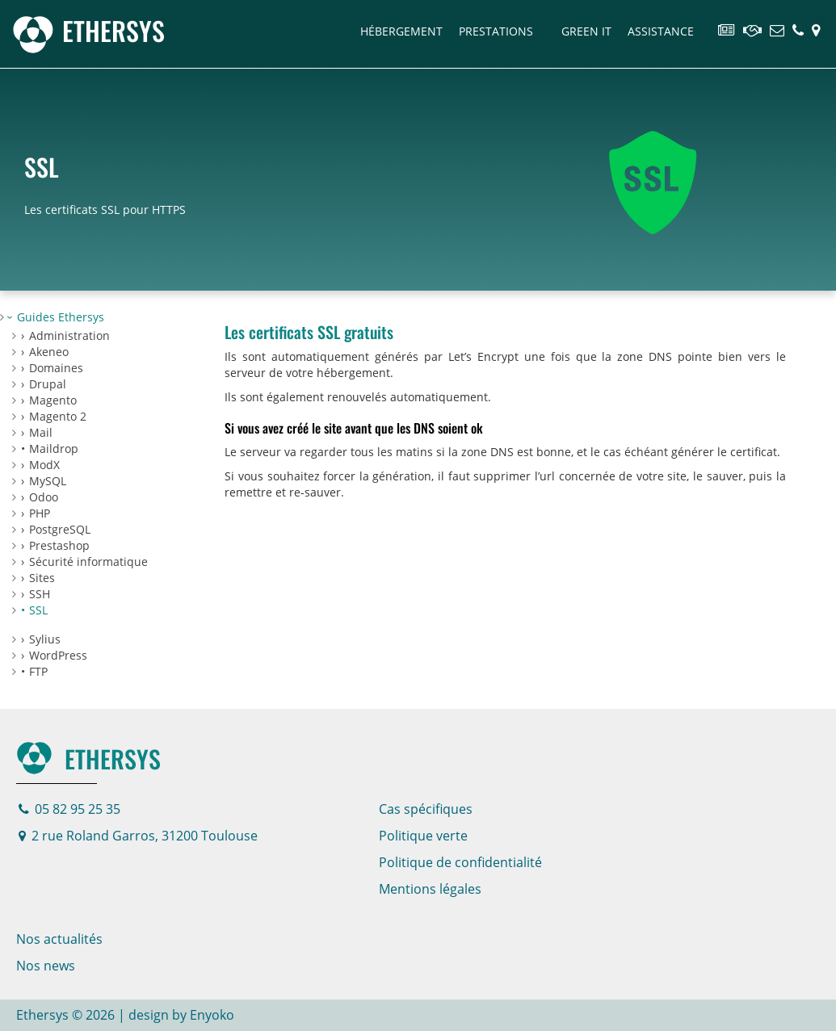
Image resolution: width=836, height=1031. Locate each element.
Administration (69, 335)
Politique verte (423, 835)
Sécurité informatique (88, 561)
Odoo (43, 497)
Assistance (661, 31)
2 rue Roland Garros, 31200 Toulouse (138, 835)
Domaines (56, 367)
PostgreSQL (59, 529)
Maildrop (53, 448)
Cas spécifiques (426, 809)
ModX (44, 464)
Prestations (496, 31)
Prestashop (59, 545)
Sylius (45, 639)
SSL (38, 610)
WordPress (58, 655)
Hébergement (401, 31)
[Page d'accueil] (88, 30)
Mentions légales (430, 889)
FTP (38, 671)
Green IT (586, 31)
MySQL (47, 480)
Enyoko (212, 1015)
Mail (41, 432)
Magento (53, 400)
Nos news (45, 965)
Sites (42, 577)
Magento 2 (57, 416)
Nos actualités (59, 939)
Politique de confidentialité (460, 862)
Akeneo (49, 351)
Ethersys (88, 758)
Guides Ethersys (60, 317)
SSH (39, 593)
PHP (39, 513)
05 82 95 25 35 (69, 809)
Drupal (47, 384)
